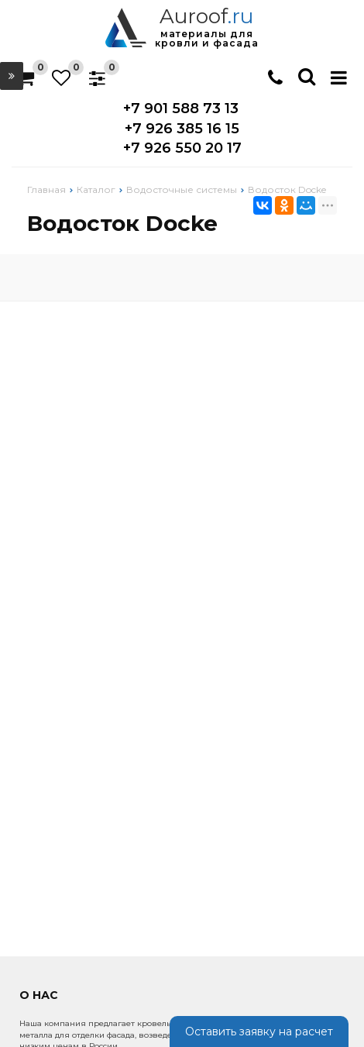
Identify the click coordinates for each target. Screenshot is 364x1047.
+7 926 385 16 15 (182, 128)
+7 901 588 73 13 (181, 108)
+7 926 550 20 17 (182, 148)
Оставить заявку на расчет (259, 1031)
